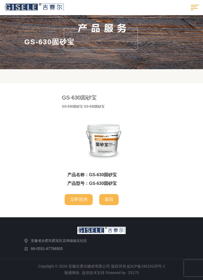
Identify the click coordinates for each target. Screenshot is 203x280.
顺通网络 (71, 273)
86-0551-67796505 (47, 248)
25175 (133, 273)
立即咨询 (78, 199)
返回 (109, 199)
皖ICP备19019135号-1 (146, 266)
